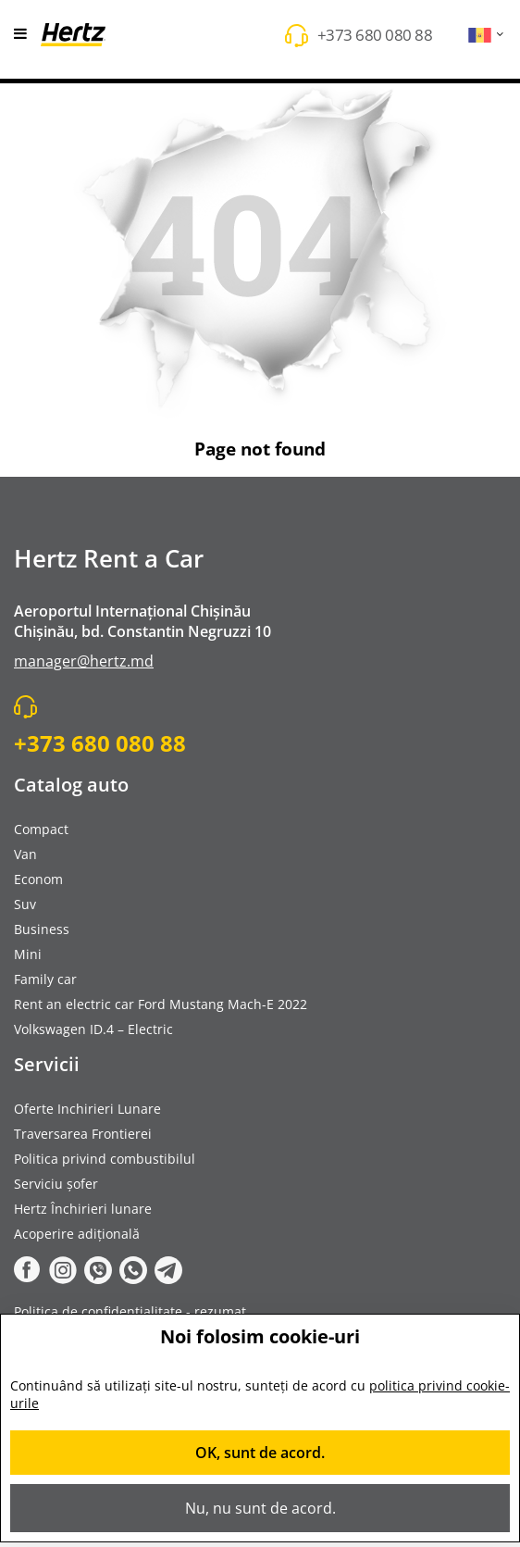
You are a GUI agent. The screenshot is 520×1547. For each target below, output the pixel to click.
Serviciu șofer (56, 1183)
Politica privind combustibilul (104, 1158)
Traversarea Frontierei (83, 1133)
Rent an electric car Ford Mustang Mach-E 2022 (160, 1004)
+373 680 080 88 (375, 34)
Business (41, 929)
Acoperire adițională (77, 1233)
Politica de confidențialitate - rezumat (130, 1311)
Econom (38, 879)
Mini (28, 954)
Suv (25, 904)
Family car (45, 979)
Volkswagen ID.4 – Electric (93, 1029)
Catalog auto (71, 784)
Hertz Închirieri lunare (83, 1208)
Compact (41, 829)
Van (25, 854)
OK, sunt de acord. (260, 1452)
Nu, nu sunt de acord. (260, 1508)
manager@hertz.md (84, 661)
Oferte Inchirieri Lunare (87, 1108)
